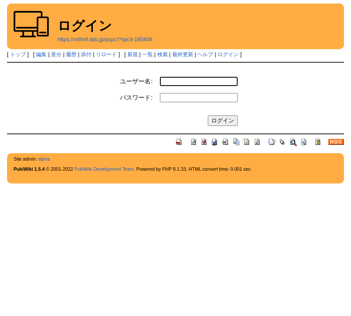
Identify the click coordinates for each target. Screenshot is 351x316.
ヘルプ (205, 54)
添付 (86, 54)
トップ (18, 54)
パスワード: (136, 97)
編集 (41, 54)
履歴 (71, 54)
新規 (132, 54)
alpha (44, 159)
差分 (56, 54)
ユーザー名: (136, 81)
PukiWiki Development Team (104, 169)
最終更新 (182, 54)
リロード (106, 54)
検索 (162, 54)
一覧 (147, 54)
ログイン (228, 54)
